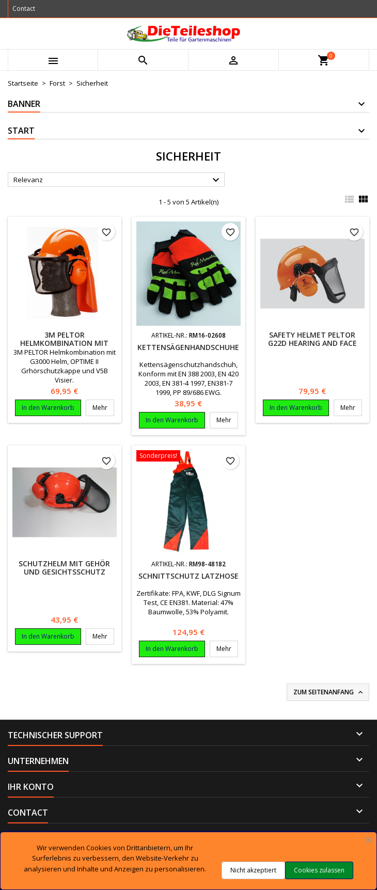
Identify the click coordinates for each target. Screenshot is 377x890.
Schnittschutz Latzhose (188, 576)
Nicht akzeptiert (253, 870)
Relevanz (117, 180)
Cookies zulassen (319, 870)
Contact (23, 8)
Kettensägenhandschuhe (188, 347)
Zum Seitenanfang (329, 692)
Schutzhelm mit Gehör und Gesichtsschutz (64, 568)
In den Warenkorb (48, 407)
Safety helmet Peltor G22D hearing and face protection (312, 343)
